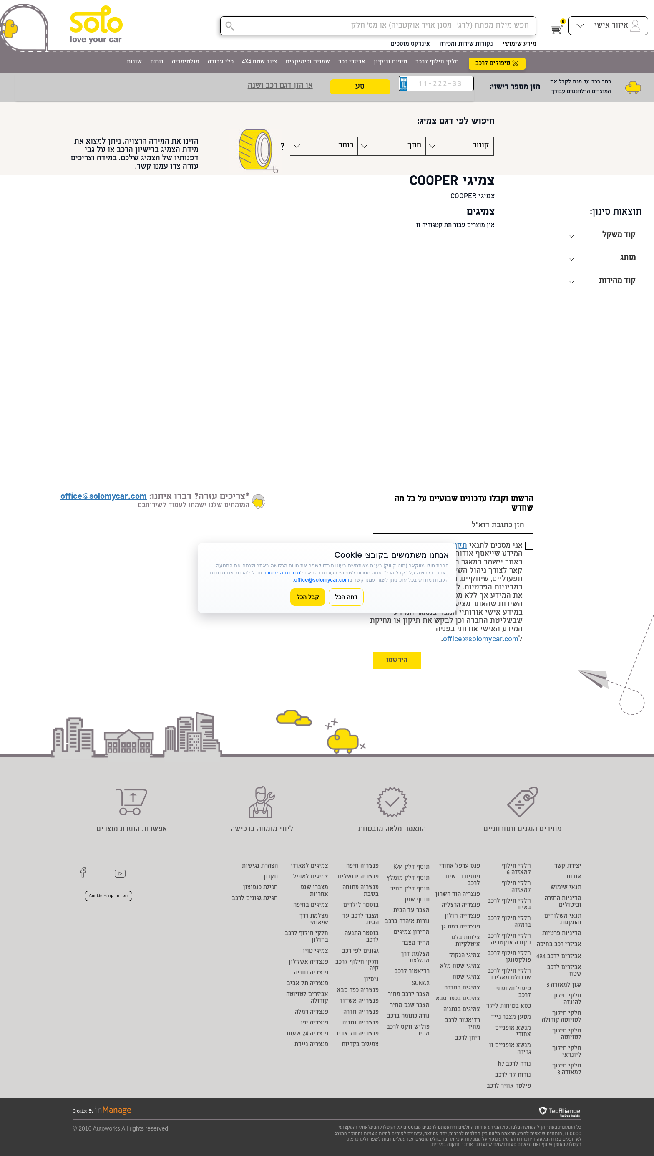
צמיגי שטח (466, 977)
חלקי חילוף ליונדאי (566, 1052)
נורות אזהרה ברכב (407, 921)
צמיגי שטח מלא (460, 966)
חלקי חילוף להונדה (566, 999)
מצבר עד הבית (411, 911)
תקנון (271, 877)
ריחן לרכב (467, 1038)
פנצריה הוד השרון (457, 894)
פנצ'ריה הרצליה (461, 905)
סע (360, 87)
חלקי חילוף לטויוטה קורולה (561, 1017)
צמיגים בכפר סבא (458, 999)
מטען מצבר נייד (511, 1017)
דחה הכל (346, 596)
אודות (573, 877)
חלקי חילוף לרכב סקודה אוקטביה (509, 939)
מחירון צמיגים (412, 932)
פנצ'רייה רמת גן (460, 927)
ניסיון (371, 979)
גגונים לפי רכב (360, 951)
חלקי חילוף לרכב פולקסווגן (509, 957)
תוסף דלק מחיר (410, 889)
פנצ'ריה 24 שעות (307, 1034)
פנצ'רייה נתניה (360, 1023)
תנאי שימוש (566, 888)
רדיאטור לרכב (412, 972)
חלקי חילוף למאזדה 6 (516, 869)
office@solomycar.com (480, 639)
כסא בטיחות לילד (508, 1006)
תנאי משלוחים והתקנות (562, 919)
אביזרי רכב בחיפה (559, 944)
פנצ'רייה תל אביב (357, 1034)
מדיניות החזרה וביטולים (563, 902)
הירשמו (396, 661)
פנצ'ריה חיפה (362, 866)
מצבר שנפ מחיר (410, 1005)
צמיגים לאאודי (309, 866)
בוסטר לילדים (361, 905)
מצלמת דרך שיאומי (313, 919)
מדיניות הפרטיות (282, 572)
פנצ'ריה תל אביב (307, 984)
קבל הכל (308, 596)
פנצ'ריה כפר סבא (358, 990)
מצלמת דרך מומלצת (415, 957)
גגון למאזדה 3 (563, 985)
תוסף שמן (417, 900)
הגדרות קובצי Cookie (108, 896)
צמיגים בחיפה (310, 905)
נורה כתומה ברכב (408, 1016)
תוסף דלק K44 (411, 867)
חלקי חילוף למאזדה (516, 887)
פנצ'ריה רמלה (311, 1012)
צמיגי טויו (315, 951)
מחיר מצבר (416, 943)
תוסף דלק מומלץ (408, 878)
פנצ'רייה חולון (462, 916)
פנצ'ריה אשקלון (308, 962)
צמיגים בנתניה (461, 1010)
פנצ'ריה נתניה (311, 973)
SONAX (421, 984)
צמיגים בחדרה (462, 988)
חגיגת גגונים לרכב (255, 898)
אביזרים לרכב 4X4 (558, 957)
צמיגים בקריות (360, 1045)
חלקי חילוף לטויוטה (566, 1034)
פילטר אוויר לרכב (509, 1086)
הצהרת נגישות (260, 866)
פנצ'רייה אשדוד (359, 1001)
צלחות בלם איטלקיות (466, 941)
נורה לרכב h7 (514, 1064)
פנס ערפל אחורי (459, 866)
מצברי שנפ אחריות (314, 891)
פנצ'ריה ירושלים (358, 877)
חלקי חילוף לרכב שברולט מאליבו (509, 974)
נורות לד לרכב (513, 1075)
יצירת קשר (567, 866)
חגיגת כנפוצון (260, 888)
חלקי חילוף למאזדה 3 (566, 1069)
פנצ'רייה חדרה (361, 1012)
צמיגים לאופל (310, 877)
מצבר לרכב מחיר (409, 995)
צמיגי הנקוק (464, 955)
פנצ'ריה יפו (314, 1023)
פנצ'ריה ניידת (311, 1045)
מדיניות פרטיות (561, 934)
